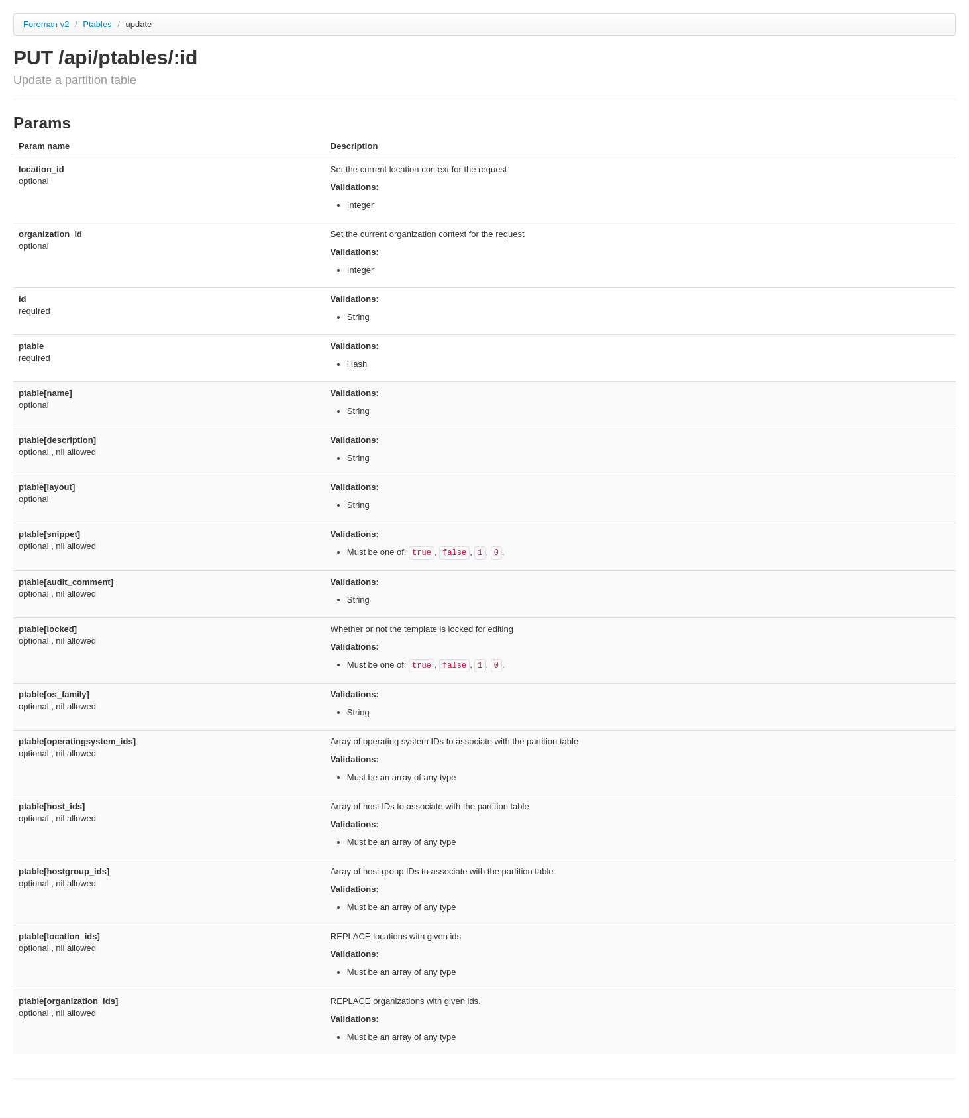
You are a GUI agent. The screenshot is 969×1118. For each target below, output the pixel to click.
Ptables (98, 24)
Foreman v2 (46, 24)
